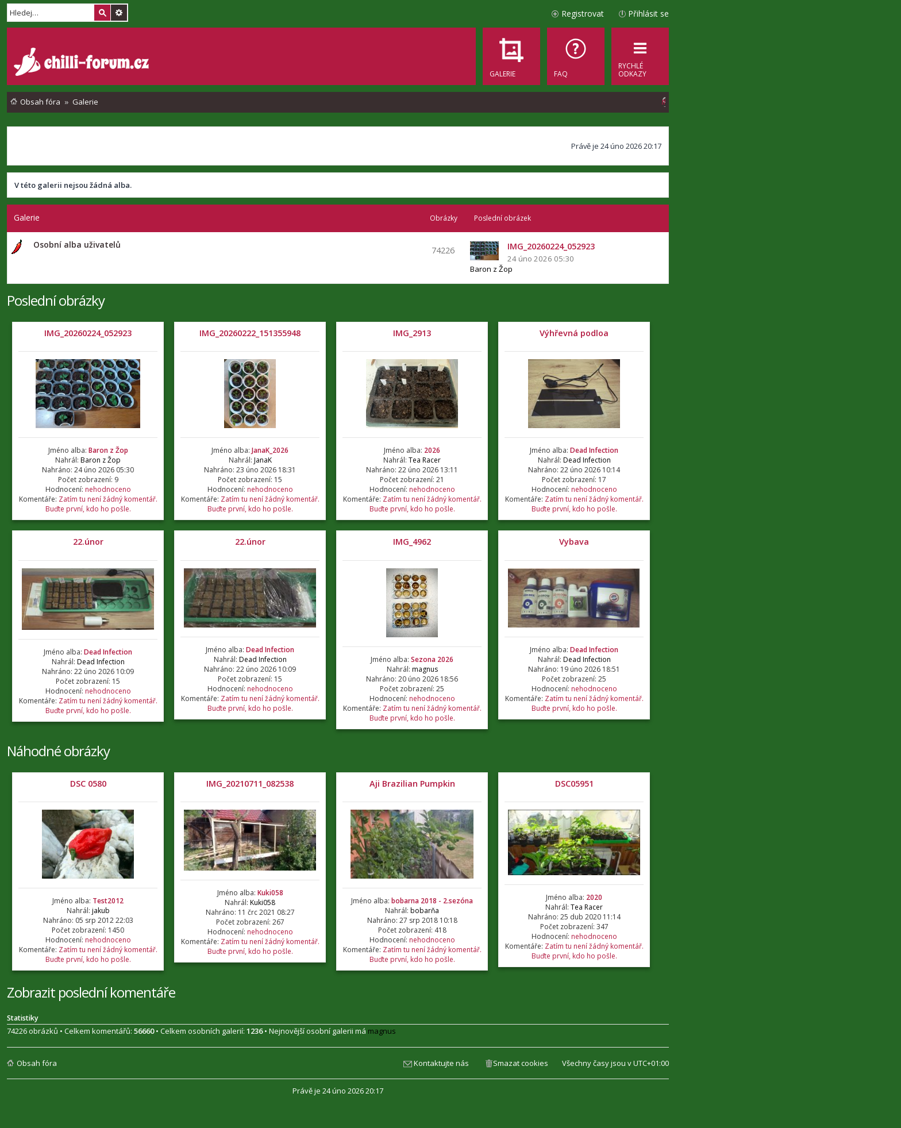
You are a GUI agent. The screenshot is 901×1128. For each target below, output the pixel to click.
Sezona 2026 (432, 659)
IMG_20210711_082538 (250, 783)
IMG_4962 (412, 541)
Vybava (574, 541)
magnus (425, 669)
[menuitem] (575, 56)
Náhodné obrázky (58, 750)
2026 (432, 450)
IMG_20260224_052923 (88, 333)
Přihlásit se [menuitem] (648, 13)
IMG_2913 (412, 333)
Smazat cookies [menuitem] (520, 1063)
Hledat (102, 13)
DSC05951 (574, 783)
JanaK (263, 460)
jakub (101, 910)
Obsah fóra (37, 1063)
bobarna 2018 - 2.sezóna (432, 901)
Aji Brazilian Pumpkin (412, 783)
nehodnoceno (108, 489)
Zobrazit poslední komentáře (91, 992)
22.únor (88, 541)
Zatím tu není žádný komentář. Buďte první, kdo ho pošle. (101, 504)
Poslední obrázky (56, 300)
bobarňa (424, 910)
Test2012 (108, 901)
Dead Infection (594, 450)
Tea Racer (425, 460)
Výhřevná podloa (574, 333)
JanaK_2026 (270, 450)
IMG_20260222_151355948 (250, 333)
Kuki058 (270, 893)
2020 (594, 897)
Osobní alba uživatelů (77, 244)
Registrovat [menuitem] (582, 13)
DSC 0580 (88, 783)
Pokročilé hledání (119, 13)
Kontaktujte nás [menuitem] (441, 1063)
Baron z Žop (491, 269)
